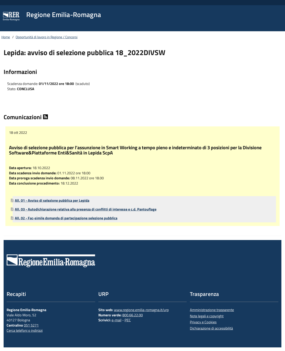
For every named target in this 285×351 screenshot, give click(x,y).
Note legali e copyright (207, 316)
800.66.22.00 (132, 315)
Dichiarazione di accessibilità (211, 328)
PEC (128, 320)
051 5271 (31, 325)
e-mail (116, 320)
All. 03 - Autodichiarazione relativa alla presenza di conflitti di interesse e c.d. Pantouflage (85, 209)
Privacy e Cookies (203, 322)
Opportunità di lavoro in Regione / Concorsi (47, 37)
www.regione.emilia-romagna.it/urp (141, 310)
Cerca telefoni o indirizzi (25, 330)
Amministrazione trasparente (212, 310)
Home (5, 37)
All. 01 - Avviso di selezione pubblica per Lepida (52, 200)
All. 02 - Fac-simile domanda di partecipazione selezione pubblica (66, 218)
